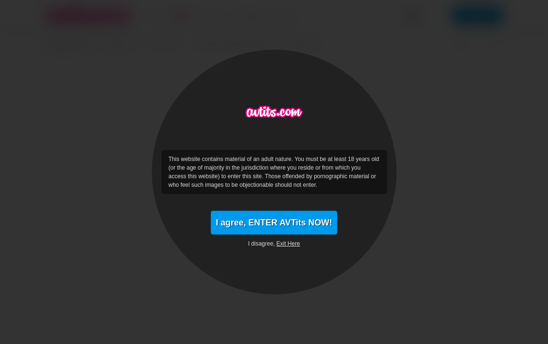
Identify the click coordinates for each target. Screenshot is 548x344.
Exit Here (288, 243)
